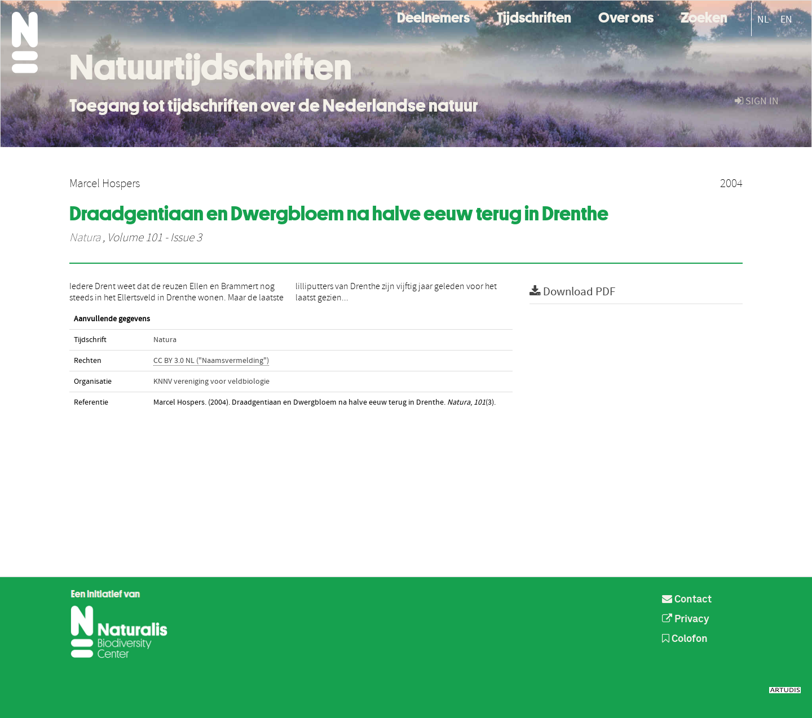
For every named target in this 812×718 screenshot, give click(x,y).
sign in (757, 101)
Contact (687, 600)
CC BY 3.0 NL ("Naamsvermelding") (211, 360)
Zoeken (704, 16)
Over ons (626, 16)
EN (786, 19)
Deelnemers (433, 16)
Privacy (685, 619)
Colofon (685, 639)
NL (763, 19)
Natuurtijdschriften (210, 67)
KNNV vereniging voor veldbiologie (211, 381)
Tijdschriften (534, 16)
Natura (84, 238)
